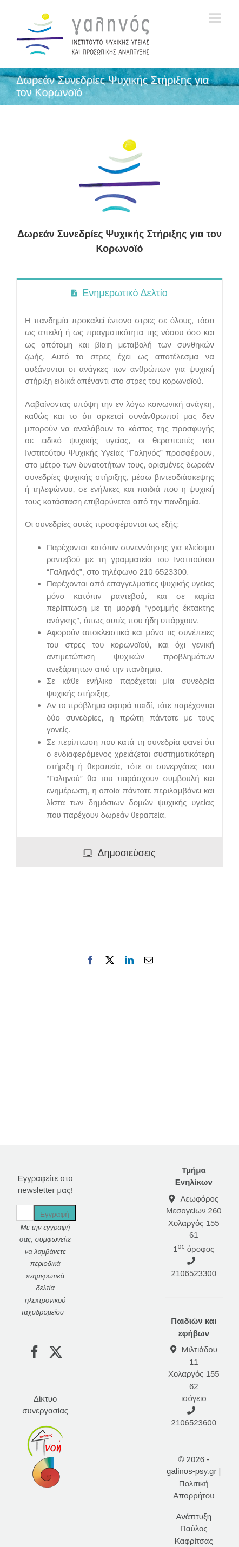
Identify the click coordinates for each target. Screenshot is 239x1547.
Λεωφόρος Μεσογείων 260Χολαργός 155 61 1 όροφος (194, 1223)
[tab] (119, 292)
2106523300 (193, 1273)
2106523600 (193, 1422)
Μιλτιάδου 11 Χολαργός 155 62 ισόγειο (194, 1374)
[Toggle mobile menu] (216, 18)
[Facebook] (34, 1351)
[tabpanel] (119, 572)
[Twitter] (55, 1351)
